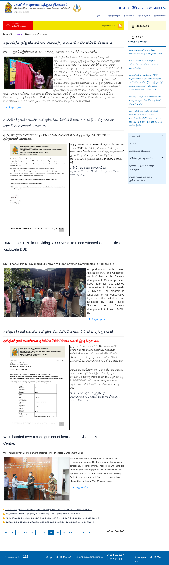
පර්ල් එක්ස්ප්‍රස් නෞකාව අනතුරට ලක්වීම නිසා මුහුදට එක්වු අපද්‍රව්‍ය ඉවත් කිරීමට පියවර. (42, 514)
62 (25, 532)
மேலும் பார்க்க (107, 26)
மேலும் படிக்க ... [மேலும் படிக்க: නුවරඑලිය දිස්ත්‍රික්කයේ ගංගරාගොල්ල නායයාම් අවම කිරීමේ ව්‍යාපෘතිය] (14, 107)
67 (57, 532)
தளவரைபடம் (129, 16)
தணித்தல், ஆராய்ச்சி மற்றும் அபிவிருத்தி (146, 168)
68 (64, 532)
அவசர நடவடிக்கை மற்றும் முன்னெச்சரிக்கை (146, 179)
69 (70, 532)
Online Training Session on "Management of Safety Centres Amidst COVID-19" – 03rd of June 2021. (48, 509)
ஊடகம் (146, 143)
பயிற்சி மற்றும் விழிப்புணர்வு (146, 158)
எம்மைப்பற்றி (146, 136)
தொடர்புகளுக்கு (144, 16)
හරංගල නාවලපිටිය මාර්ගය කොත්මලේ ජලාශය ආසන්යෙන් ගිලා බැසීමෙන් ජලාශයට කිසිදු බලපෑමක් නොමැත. (52, 518)
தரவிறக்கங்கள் (160, 16)
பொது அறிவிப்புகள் (113, 16)
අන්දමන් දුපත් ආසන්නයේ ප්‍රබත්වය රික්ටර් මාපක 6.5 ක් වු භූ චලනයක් (58, 331)
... (38, 532)
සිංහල (150, 8)
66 (51, 532)
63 (32, 532)
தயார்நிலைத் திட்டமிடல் (146, 151)
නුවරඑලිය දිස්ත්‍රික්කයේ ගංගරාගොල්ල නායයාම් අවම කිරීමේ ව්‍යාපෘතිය (57, 42)
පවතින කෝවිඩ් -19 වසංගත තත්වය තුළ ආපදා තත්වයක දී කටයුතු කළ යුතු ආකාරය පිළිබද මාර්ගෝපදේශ (49, 522)
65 (45, 532)
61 (19, 532)
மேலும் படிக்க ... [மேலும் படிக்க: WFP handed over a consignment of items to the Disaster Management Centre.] (81, 487)
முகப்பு (99, 16)
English (158, 7)
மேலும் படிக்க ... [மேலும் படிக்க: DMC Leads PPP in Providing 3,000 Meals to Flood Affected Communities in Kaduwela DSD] (98, 319)
